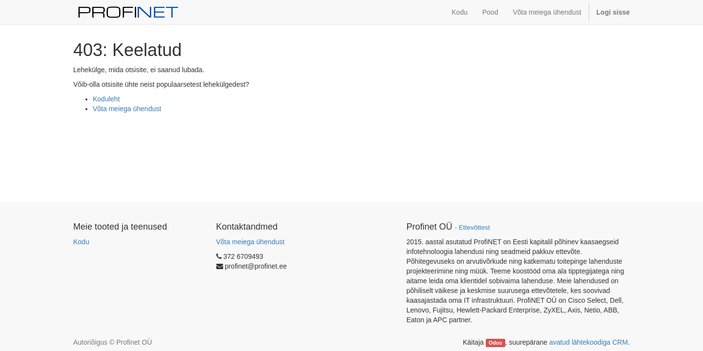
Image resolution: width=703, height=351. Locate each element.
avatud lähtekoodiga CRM (588, 342)
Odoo (495, 343)
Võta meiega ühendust (127, 109)
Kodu (81, 242)
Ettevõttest (474, 227)
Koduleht (106, 99)
